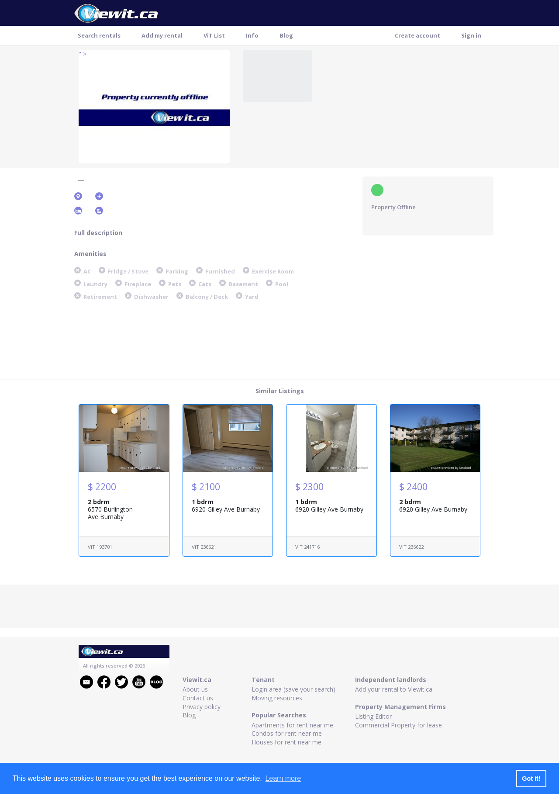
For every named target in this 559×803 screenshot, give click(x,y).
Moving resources (277, 698)
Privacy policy (202, 707)
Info (252, 35)
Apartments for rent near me (292, 725)
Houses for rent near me (286, 742)
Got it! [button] (531, 778)
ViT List (214, 35)
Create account (417, 35)
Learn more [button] (283, 778)
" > (82, 54)
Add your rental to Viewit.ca (393, 689)
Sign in (471, 35)
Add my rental (162, 35)
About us (195, 689)
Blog (286, 35)
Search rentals (99, 35)
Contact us (198, 698)
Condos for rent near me (287, 733)
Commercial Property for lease (398, 725)
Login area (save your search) (293, 689)
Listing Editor (373, 716)
